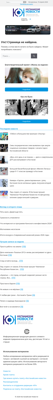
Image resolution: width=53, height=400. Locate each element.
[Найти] (24, 2)
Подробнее (26, 89)
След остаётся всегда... (9, 261)
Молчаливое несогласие (10, 229)
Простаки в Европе (8, 283)
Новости (6, 371)
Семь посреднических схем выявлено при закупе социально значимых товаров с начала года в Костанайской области (30, 148)
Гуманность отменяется (9, 218)
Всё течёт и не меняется (10, 307)
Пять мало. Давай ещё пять (11, 212)
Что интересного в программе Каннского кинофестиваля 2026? (26, 223)
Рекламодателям (10, 382)
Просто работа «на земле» (11, 246)
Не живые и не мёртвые (10, 289)
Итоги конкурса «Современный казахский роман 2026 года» (24, 235)
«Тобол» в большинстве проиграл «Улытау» (27, 134)
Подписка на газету (26, 4)
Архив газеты (9, 374)
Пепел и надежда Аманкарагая (12, 301)
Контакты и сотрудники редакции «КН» (20, 385)
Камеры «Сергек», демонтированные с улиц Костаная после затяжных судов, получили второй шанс (30, 183)
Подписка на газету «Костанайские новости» (22, 389)
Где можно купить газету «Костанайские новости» (24, 378)
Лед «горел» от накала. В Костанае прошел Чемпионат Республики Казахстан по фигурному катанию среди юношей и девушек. (30, 195)
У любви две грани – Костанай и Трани (16, 295)
